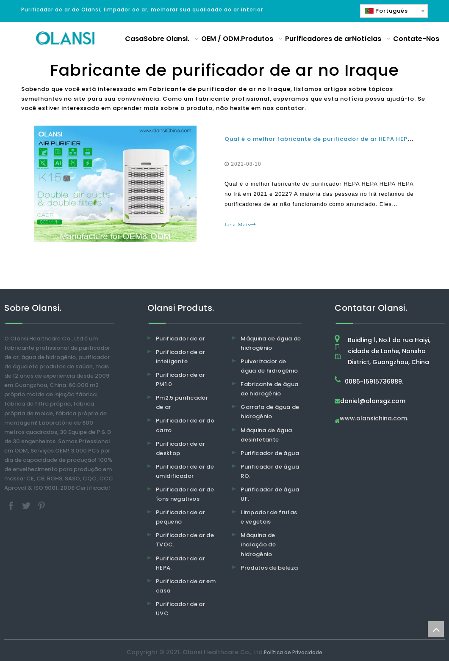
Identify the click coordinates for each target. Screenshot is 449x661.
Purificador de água (270, 453)
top (436, 629)
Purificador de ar (180, 339)
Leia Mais (240, 224)
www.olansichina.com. (374, 418)
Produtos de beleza (269, 568)
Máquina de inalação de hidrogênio (258, 544)
